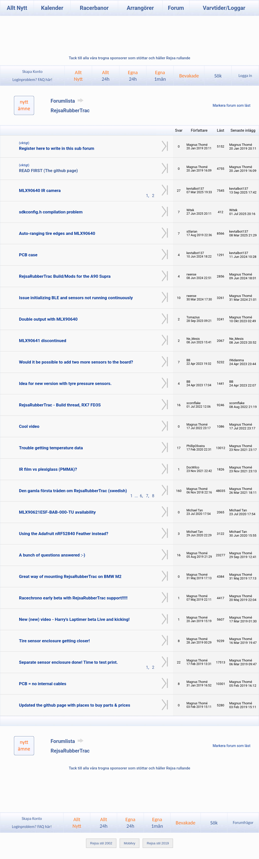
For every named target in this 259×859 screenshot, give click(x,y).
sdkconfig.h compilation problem (51, 211)
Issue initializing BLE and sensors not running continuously (76, 297)
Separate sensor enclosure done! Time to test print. (68, 662)
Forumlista (68, 101)
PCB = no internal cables (42, 683)
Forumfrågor (243, 822)
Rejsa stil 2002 (101, 843)
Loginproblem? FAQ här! (32, 79)
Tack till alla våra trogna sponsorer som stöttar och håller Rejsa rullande (129, 58)
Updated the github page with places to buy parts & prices (74, 705)
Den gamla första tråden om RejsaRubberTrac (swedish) (73, 490)
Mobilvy (129, 843)
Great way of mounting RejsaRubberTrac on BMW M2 (70, 576)
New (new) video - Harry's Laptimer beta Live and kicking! (74, 619)
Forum (176, 8)
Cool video (29, 426)
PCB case (28, 254)
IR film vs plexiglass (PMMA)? (48, 469)
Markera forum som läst (231, 105)
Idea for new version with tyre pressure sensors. (65, 383)
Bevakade (189, 76)
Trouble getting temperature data (51, 447)
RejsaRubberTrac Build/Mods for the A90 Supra (65, 276)
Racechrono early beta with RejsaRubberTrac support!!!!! (73, 597)
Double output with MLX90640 (48, 319)
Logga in (245, 75)
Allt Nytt (17, 8)
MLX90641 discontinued (42, 340)
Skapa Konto (32, 71)
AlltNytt (78, 75)
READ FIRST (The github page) (48, 170)
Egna (133, 75)
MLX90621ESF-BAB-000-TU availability (57, 512)
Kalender (52, 8)
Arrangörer (140, 8)
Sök (218, 76)
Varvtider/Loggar (224, 8)
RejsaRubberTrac (70, 110)
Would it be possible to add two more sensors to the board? (76, 362)
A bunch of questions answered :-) (52, 555)
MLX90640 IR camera (40, 190)
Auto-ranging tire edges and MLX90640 (57, 233)
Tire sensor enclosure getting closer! (54, 640)
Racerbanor (94, 8)
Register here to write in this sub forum (56, 148)
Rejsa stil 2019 (158, 843)
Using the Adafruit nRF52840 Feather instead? (63, 533)
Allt (106, 75)
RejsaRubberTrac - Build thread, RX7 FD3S (60, 404)
